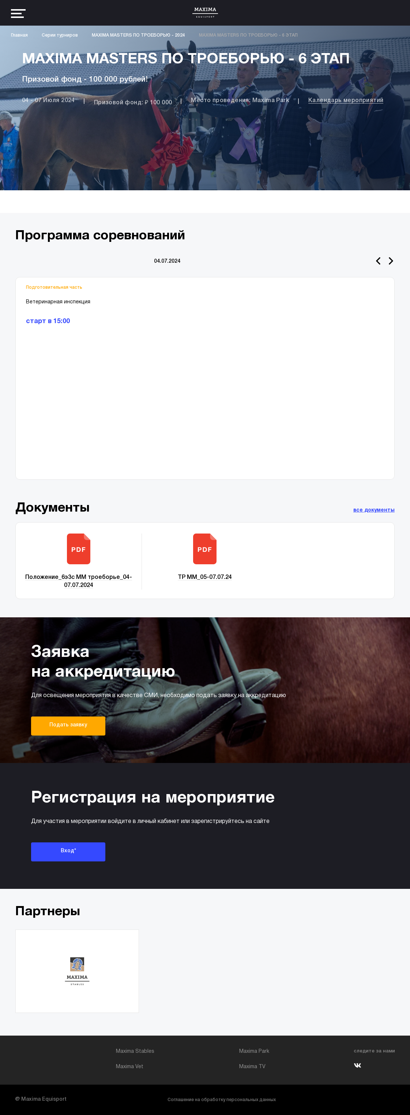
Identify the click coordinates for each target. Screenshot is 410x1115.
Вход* (68, 851)
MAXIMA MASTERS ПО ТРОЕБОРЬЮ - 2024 (138, 35)
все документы (374, 510)
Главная (19, 35)
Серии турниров (60, 35)
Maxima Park (254, 1051)
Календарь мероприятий (345, 100)
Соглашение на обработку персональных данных (222, 1100)
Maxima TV (252, 1067)
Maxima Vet (129, 1067)
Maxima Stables (135, 1051)
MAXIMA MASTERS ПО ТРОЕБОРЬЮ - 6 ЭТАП (248, 35)
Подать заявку (68, 725)
